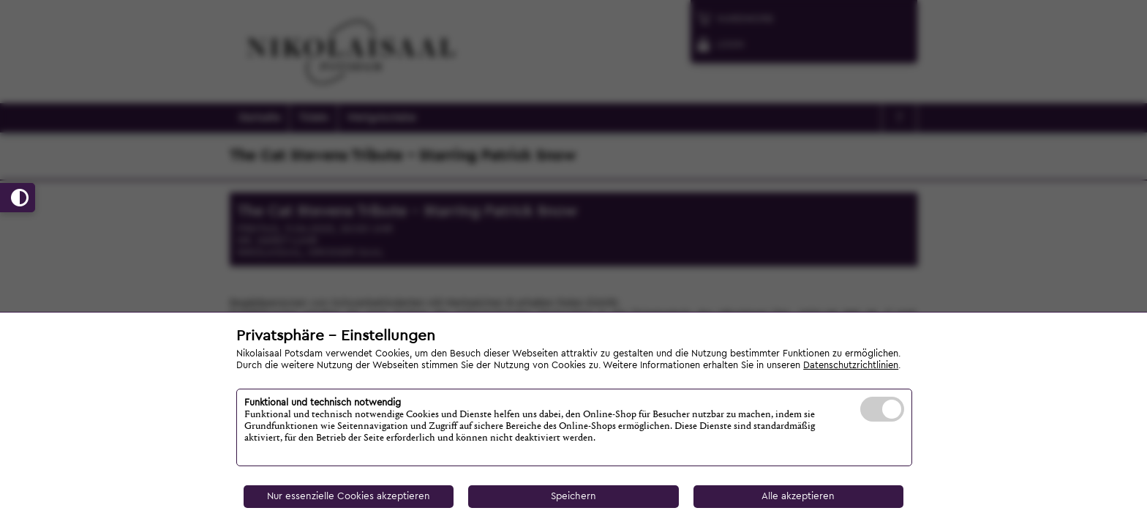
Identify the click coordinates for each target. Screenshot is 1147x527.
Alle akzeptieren (798, 496)
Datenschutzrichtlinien (850, 365)
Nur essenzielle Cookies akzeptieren (348, 496)
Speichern (573, 496)
